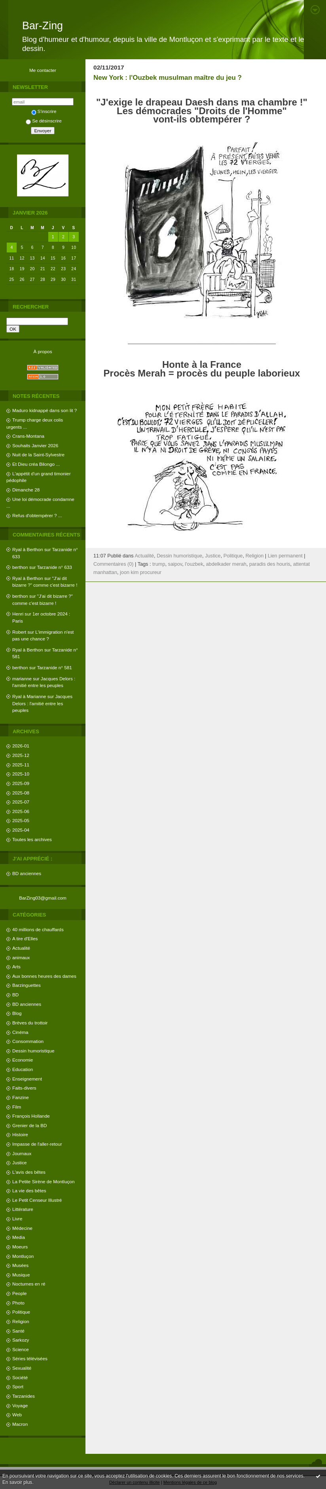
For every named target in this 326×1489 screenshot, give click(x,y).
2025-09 (20, 783)
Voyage (20, 1405)
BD (15, 994)
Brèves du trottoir (29, 1022)
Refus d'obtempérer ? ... (37, 515)
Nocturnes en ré (28, 1283)
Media (18, 1237)
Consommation (28, 1041)
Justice (19, 1162)
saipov (175, 564)
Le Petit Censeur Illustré (37, 1200)
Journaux (21, 1153)
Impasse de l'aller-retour (37, 1143)
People (19, 1293)
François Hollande (31, 1115)
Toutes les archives (32, 839)
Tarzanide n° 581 (54, 667)
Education (22, 1069)
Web (17, 1414)
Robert (19, 631)
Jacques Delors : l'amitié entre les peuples (42, 703)
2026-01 (20, 745)
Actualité (21, 948)
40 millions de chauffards (38, 929)
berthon (20, 567)
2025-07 (20, 801)
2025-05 (20, 820)
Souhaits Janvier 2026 (35, 445)
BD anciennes (26, 873)
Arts (16, 966)
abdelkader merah (226, 564)
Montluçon (23, 1256)
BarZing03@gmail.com (42, 897)
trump (158, 564)
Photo (18, 1302)
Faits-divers (24, 1087)
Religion (20, 1321)
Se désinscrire (43, 120)
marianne (22, 678)
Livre (17, 1218)
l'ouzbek (194, 564)
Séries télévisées (29, 1358)
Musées (20, 1265)
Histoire (20, 1134)
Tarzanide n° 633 (54, 567)
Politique (21, 1311)
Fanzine (20, 1097)
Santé (18, 1330)
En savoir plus (17, 1482)
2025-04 (20, 829)
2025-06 (20, 811)
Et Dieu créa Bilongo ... (36, 464)
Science (20, 1349)
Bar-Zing (42, 26)
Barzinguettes (26, 985)
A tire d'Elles (25, 938)
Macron (20, 1424)
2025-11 (20, 764)
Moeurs (20, 1246)
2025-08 (20, 792)
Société (20, 1377)
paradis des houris (269, 564)
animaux (21, 957)
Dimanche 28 (26, 489)
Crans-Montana (28, 436)
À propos (42, 351)
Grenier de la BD (29, 1125)
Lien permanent (285, 556)
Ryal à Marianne (29, 696)
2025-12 (20, 755)
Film (16, 1106)
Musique (21, 1274)
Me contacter (42, 70)
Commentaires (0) (113, 564)
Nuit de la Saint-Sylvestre (38, 454)
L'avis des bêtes (28, 1172)
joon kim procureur (140, 572)
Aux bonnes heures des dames (44, 976)
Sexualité (21, 1367)
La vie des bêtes (29, 1190)
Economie (22, 1059)
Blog (17, 1013)
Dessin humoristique (33, 1050)
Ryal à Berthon (27, 549)
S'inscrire (44, 111)
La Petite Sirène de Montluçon (43, 1181)
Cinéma (20, 1032)
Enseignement (27, 1078)
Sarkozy (20, 1339)
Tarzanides (23, 1396)
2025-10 (20, 773)
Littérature (22, 1209)
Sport (17, 1386)
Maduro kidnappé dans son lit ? (44, 410)
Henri (17, 613)
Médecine (22, 1228)
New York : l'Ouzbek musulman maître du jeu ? (167, 77)
